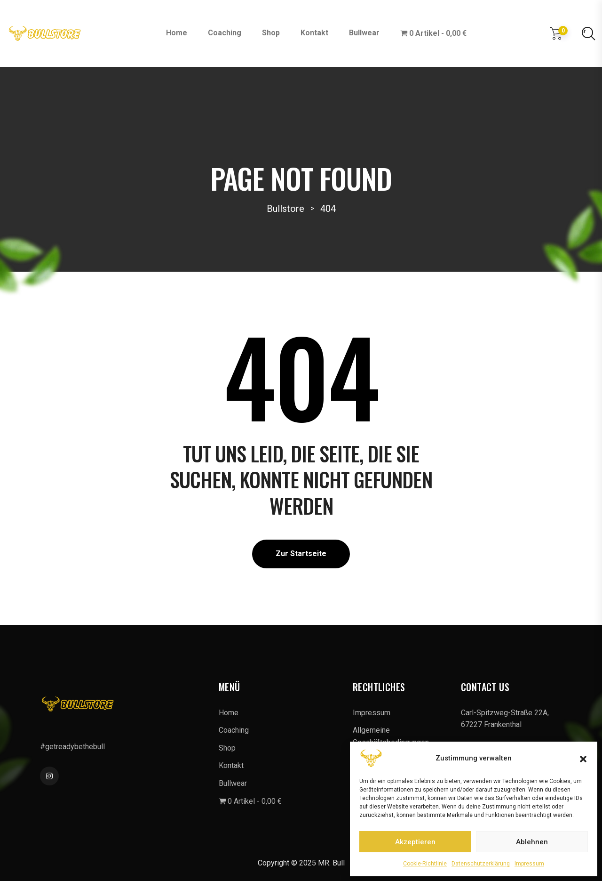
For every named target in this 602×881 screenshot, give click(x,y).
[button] (583, 758)
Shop (271, 32)
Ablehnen (532, 842)
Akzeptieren (415, 842)
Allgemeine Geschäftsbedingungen (391, 736)
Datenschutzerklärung (481, 863)
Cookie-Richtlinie (425, 863)
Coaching (224, 32)
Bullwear (364, 32)
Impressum (529, 863)
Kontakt (314, 32)
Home (176, 32)
